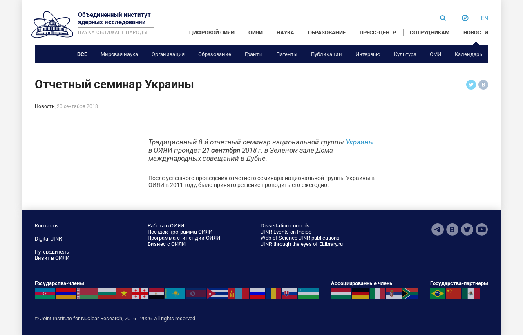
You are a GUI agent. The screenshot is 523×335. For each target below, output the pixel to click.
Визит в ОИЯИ (52, 258)
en (484, 18)
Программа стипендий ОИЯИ (184, 238)
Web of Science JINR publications (300, 238)
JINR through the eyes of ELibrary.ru (302, 244)
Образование (214, 54)
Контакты (47, 226)
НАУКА (285, 32)
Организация (168, 54)
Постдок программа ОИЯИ (180, 232)
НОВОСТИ (475, 32)
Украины (360, 142)
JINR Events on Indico (286, 232)
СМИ (435, 54)
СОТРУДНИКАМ (429, 32)
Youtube (481, 229)
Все (82, 54)
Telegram (437, 229)
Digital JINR (48, 239)
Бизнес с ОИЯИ (167, 244)
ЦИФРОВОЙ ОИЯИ (212, 32)
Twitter (467, 229)
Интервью (367, 54)
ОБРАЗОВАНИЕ (327, 32)
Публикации (326, 54)
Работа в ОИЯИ (166, 226)
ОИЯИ (255, 32)
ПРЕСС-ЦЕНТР (378, 32)
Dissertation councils (285, 226)
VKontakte (452, 229)
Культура (405, 54)
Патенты (286, 54)
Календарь (468, 54)
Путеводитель (52, 252)
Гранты (254, 54)
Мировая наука (119, 54)
